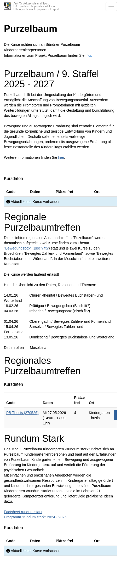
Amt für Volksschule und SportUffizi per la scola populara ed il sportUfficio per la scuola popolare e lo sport (36, 6)
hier (61, 157)
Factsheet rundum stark (23, 512)
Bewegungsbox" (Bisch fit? (27, 248)
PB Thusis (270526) (22, 413)
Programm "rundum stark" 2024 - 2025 (35, 517)
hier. (88, 55)
